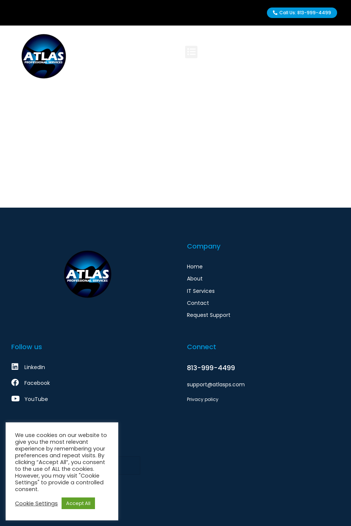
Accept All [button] (78, 503)
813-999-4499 (211, 367)
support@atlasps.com (216, 384)
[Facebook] (87, 383)
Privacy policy (202, 399)
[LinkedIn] (87, 367)
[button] (193, 52)
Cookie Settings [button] (36, 503)
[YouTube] (87, 399)
